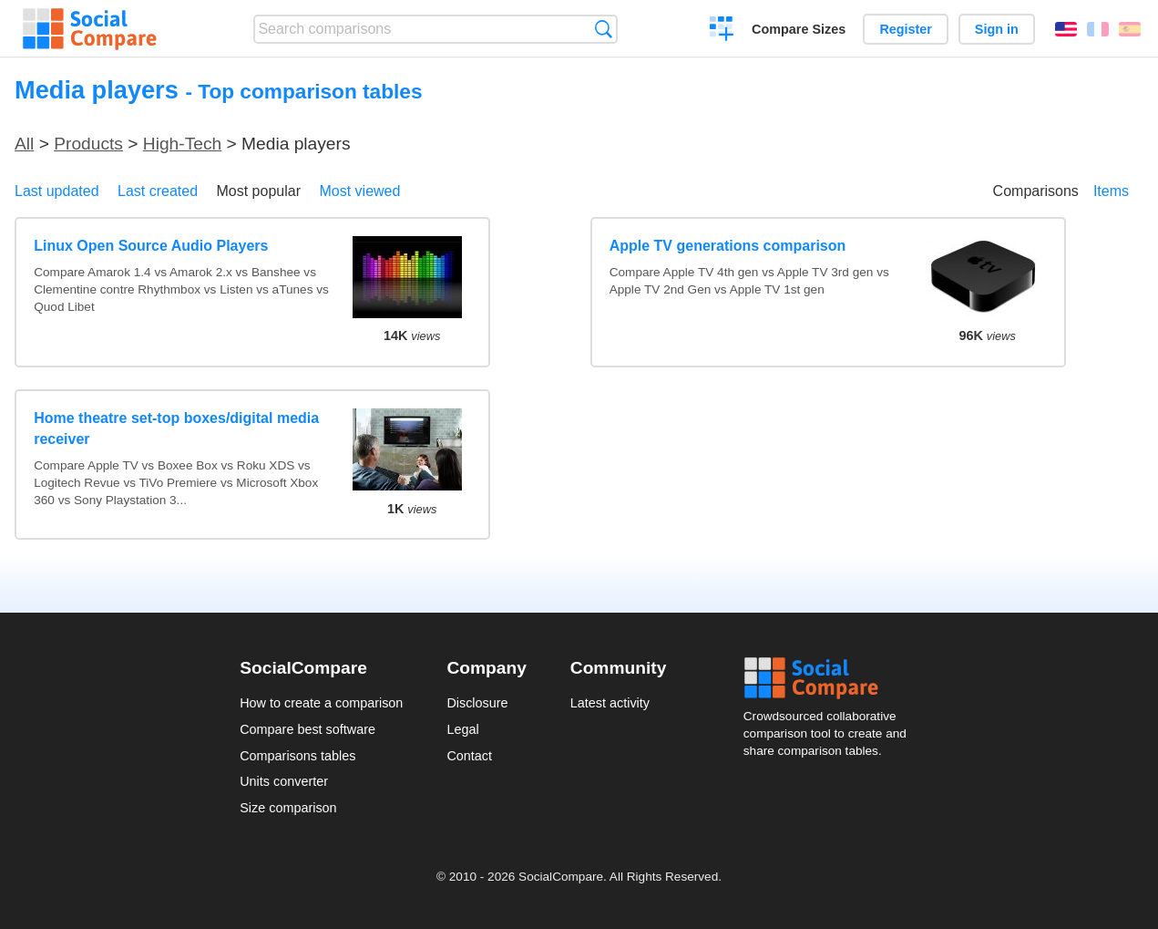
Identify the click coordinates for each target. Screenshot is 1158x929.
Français (1098, 29)
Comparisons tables (297, 755)
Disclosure (476, 703)
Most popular (259, 191)
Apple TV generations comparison (728, 245)
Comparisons (1036, 191)
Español (1130, 29)
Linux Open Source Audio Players (151, 245)
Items (1111, 191)
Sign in (997, 29)
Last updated (57, 191)
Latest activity (610, 703)
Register (905, 29)
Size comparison (288, 807)
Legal (462, 729)
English (1066, 29)
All (24, 143)
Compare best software (307, 729)
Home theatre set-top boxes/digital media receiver (176, 428)
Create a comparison (722, 31)
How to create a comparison (321, 703)
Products (88, 143)
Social (830, 678)
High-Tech (182, 143)
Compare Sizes (798, 29)
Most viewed (359, 191)
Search (603, 28)
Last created (158, 191)
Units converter (284, 781)
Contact (469, 755)
